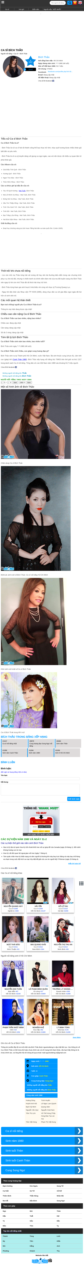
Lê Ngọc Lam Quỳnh (48, 1106)
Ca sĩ (7, 9)
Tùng (32, 1238)
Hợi (58, 1218)
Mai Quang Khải (38, 947)
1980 (47, 1063)
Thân (59, 1213)
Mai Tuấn (22, 191)
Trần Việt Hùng (31, 1124)
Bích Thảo (23, 54)
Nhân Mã (60, 1198)
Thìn (31, 1228)
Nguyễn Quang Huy (13, 908)
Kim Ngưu (34, 1188)
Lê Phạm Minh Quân (38, 991)
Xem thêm (77, 1040)
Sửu (31, 1223)
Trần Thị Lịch (31, 1115)
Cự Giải (6, 1193)
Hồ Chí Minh (38, 913)
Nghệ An (13, 913)
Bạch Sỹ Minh (31, 1109)
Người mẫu (48, 9)
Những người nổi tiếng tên (15, 373)
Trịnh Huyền (45, 1102)
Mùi (31, 1213)
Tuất (31, 1218)
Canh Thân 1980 (19, 359)
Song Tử (60, 1188)
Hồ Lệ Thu (63, 908)
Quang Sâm (45, 1109)
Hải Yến (38, 908)
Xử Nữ (59, 1193)
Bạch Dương (7, 1188)
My (4, 1243)
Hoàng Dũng (30, 1102)
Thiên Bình (7, 1198)
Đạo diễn (13, 993)
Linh (58, 1238)
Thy (58, 1253)
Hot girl (21, 9)
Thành (5, 1238)
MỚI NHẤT (57, 9)
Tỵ (58, 1228)
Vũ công (38, 993)
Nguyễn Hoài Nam (47, 1112)
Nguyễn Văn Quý (32, 1112)
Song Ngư (49, 1083)
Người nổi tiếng (6, 54)
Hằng (32, 1248)
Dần (58, 1223)
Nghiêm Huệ (38, 1030)
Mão (4, 1228)
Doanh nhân (63, 993)
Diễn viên (35, 9)
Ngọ (4, 1213)
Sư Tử (32, 1193)
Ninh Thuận (13, 951)
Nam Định (38, 951)
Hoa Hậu (38, 1032)
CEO (13, 1032)
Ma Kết (5, 1203)
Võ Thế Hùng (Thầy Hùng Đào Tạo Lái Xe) (48, 1118)
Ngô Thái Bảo (13, 947)
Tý (4, 1223)
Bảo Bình (33, 1203)
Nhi (4, 1248)
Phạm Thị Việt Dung (48, 1124)
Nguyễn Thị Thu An (63, 947)
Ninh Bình (63, 951)
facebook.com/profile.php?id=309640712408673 (60, 71)
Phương (6, 1253)
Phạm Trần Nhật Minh (13, 1030)
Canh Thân (43, 1078)
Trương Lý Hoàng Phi (63, 991)
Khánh (32, 1253)
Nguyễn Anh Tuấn (13, 991)
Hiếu (58, 1243)
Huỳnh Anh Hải (31, 1106)
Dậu (4, 1218)
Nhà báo (63, 1032)
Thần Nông (34, 1198)
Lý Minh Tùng (63, 1030)
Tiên (31, 1243)
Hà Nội (63, 913)
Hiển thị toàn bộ (74, 866)
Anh (58, 1248)
